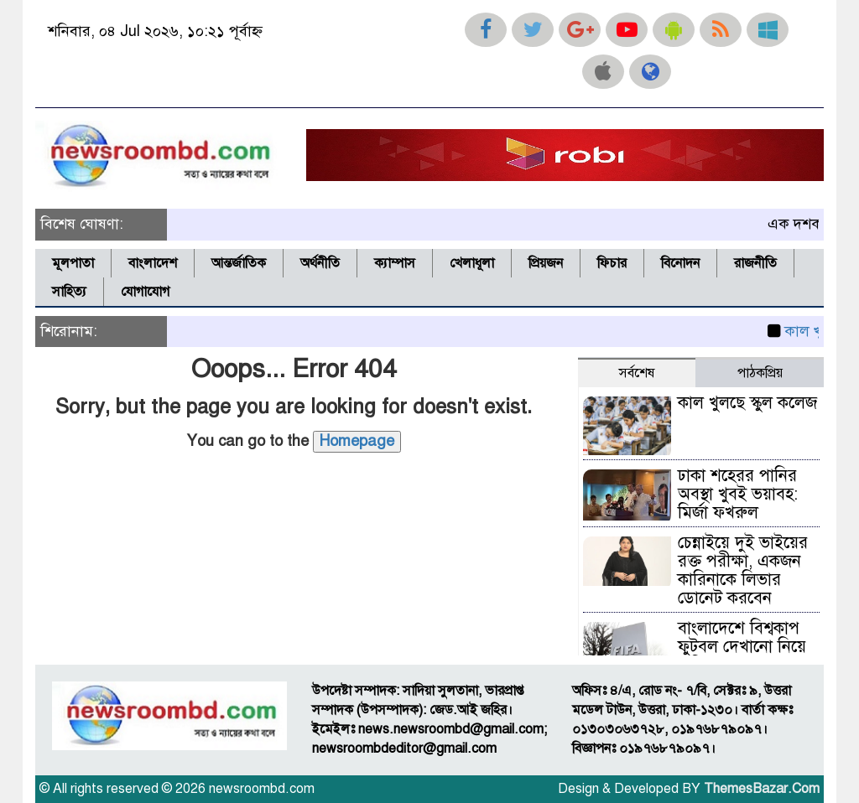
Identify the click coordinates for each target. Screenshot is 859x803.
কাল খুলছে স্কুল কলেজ (747, 402)
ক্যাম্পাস (394, 263)
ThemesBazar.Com (762, 788)
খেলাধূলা (472, 263)
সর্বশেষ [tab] (636, 373)
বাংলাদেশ (152, 263)
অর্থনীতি (320, 263)
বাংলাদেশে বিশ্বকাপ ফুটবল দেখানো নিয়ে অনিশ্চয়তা (742, 647)
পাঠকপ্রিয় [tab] (760, 373)
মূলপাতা (73, 263)
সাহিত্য (69, 291)
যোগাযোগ (145, 291)
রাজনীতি (755, 263)
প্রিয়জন (545, 263)
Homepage (357, 441)
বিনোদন (680, 263)
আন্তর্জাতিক (238, 263)
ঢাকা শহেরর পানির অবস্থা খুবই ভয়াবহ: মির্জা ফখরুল (738, 494)
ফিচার (612, 263)
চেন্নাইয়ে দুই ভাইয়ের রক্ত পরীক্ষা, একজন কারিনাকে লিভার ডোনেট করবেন (743, 570)
